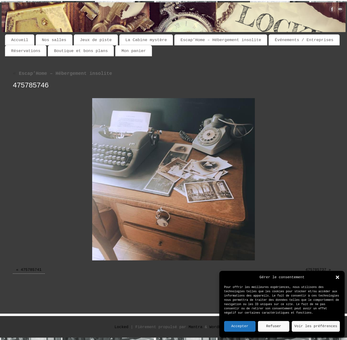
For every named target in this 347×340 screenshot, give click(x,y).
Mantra (195, 327)
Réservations (25, 51)
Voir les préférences (315, 326)
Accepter (239, 326)
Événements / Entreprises (304, 40)
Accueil (19, 40)
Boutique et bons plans (81, 51)
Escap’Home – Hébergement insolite (221, 40)
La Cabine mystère (146, 40)
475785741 (31, 270)
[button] (337, 277)
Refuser (273, 326)
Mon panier (133, 51)
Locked (121, 327)
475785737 (316, 270)
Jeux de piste (96, 40)
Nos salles (54, 40)
